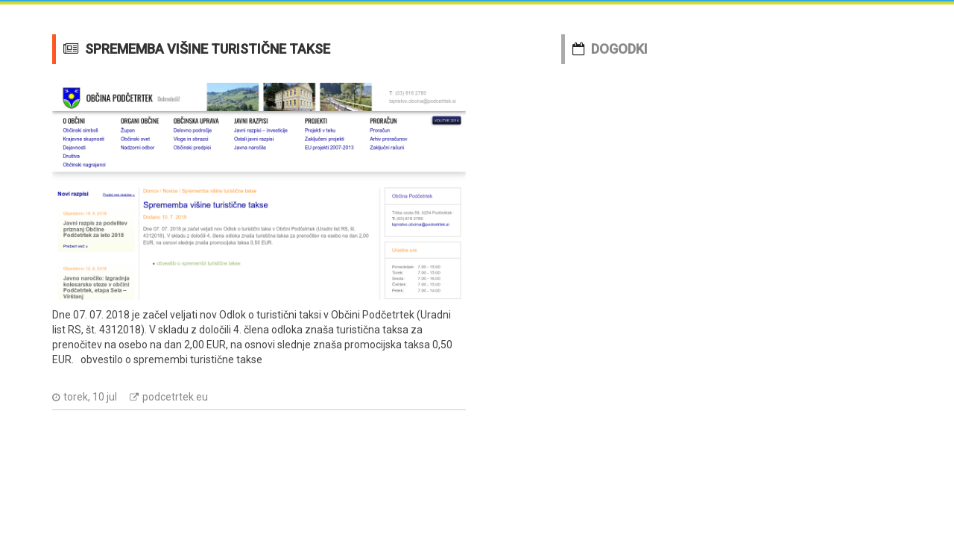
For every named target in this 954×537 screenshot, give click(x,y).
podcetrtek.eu (175, 397)
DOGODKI (619, 49)
